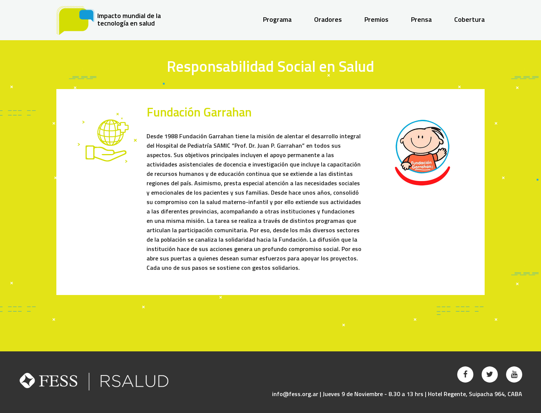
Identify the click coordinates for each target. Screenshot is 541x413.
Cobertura (469, 19)
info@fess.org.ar (295, 393)
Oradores (328, 19)
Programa (277, 19)
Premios (376, 19)
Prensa (421, 19)
